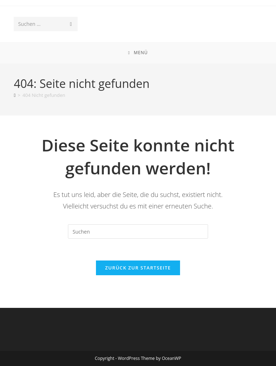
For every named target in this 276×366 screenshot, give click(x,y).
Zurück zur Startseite (138, 267)
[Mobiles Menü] (138, 53)
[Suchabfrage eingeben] (138, 231)
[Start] (14, 95)
